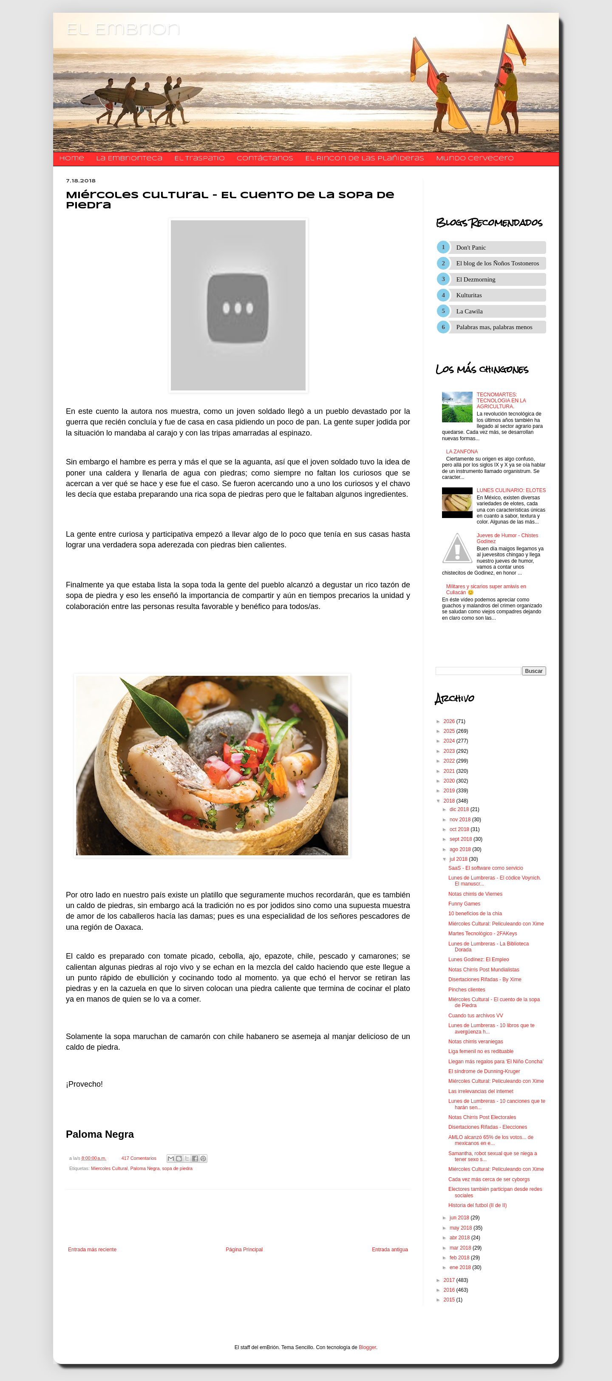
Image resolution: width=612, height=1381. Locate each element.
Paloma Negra (144, 1168)
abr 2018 (460, 1238)
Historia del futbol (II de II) (477, 1205)
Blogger (367, 1347)
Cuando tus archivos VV (475, 1016)
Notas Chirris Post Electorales (482, 1117)
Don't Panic (471, 247)
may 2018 (461, 1228)
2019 (450, 791)
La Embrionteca (129, 159)
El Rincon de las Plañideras (364, 159)
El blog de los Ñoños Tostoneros (497, 263)
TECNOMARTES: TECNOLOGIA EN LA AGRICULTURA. (501, 401)
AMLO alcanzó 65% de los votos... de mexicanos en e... (490, 1140)
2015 (450, 1300)
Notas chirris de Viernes (475, 894)
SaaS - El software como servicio (485, 868)
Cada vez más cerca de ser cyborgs (489, 1179)
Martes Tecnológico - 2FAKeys (482, 934)
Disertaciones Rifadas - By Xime (484, 979)
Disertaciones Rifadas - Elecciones (487, 1127)
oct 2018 (460, 829)
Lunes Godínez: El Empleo (478, 959)
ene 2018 (461, 1267)
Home (71, 159)
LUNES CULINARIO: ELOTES (511, 490)
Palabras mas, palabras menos (494, 327)
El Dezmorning (476, 279)
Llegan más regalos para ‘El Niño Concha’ (496, 1062)
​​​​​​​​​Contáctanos (265, 159)
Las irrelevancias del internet (480, 1091)
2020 (450, 781)
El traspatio (199, 159)
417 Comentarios (139, 1158)
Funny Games (464, 904)
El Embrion (123, 30)
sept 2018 (461, 839)
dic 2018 (460, 809)
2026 (450, 721)
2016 (450, 1290)
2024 (450, 741)
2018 (450, 801)
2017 (450, 1280)
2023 (450, 751)
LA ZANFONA (462, 452)
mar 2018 (461, 1248)
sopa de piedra (177, 1168)
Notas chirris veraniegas (475, 1042)
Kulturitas (469, 295)
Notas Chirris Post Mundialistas (483, 970)
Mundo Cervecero (475, 159)
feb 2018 (460, 1258)
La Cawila (469, 311)
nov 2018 (461, 820)
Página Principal (244, 1250)
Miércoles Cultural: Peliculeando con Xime (496, 924)
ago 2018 (461, 849)
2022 (450, 761)
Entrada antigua (390, 1250)
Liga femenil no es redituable (480, 1051)
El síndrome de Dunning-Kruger (484, 1071)
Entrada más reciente (92, 1250)
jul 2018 (459, 859)
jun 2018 (460, 1218)
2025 (450, 731)
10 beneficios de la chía (475, 914)
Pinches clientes (466, 990)
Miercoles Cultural (109, 1168)
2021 (450, 771)
